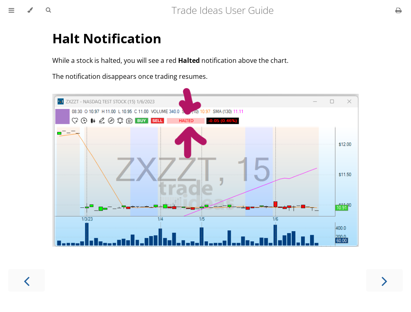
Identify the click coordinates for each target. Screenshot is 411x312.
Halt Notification (106, 38)
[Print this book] (398, 10)
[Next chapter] (384, 280)
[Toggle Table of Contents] (11, 10)
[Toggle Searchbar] (48, 10)
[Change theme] (30, 10)
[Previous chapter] (26, 280)
